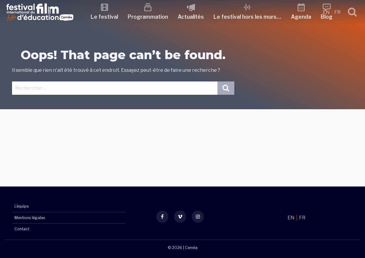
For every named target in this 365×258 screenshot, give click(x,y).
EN (327, 12)
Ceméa (191, 247)
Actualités (191, 17)
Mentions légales (29, 217)
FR (337, 12)
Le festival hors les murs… (247, 17)
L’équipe (21, 206)
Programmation (148, 17)
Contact (21, 229)
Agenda (301, 17)
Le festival (104, 17)
